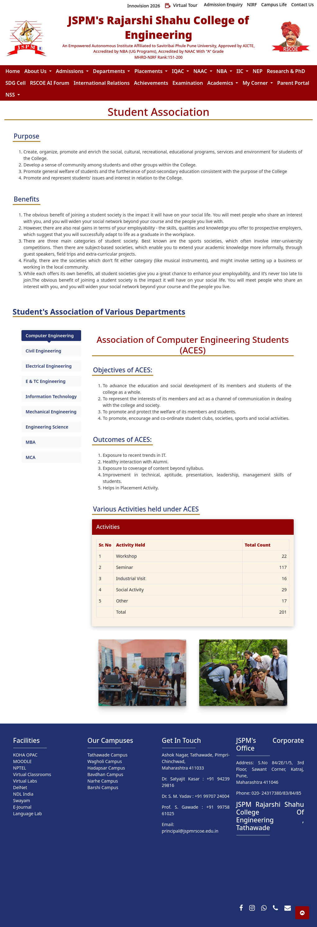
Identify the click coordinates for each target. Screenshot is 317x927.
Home (13, 71)
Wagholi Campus (104, 761)
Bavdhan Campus (105, 774)
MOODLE (22, 761)
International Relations (102, 83)
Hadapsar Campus (106, 768)
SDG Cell (16, 83)
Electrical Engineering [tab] (49, 366)
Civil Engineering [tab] (44, 351)
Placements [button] (149, 71)
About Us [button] (36, 71)
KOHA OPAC (25, 755)
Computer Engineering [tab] (50, 336)
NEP (257, 71)
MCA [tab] (30, 457)
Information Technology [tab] (51, 396)
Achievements (151, 83)
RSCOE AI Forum (49, 83)
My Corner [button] (255, 83)
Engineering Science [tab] (47, 427)
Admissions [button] (70, 71)
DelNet (20, 787)
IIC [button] (241, 71)
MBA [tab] (31, 442)
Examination (187, 83)
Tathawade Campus (107, 755)
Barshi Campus (102, 787)
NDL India (23, 794)
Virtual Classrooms (32, 774)
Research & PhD (286, 71)
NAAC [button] (200, 71)
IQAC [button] (178, 71)
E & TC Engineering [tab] (46, 381)
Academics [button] (221, 83)
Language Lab (27, 813)
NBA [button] (222, 71)
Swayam (21, 800)
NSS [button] (11, 94)
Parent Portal (293, 83)
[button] (302, 912)
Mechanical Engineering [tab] (51, 412)
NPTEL (19, 768)
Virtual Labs (25, 781)
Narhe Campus (102, 781)
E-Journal (22, 807)
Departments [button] (109, 71)
